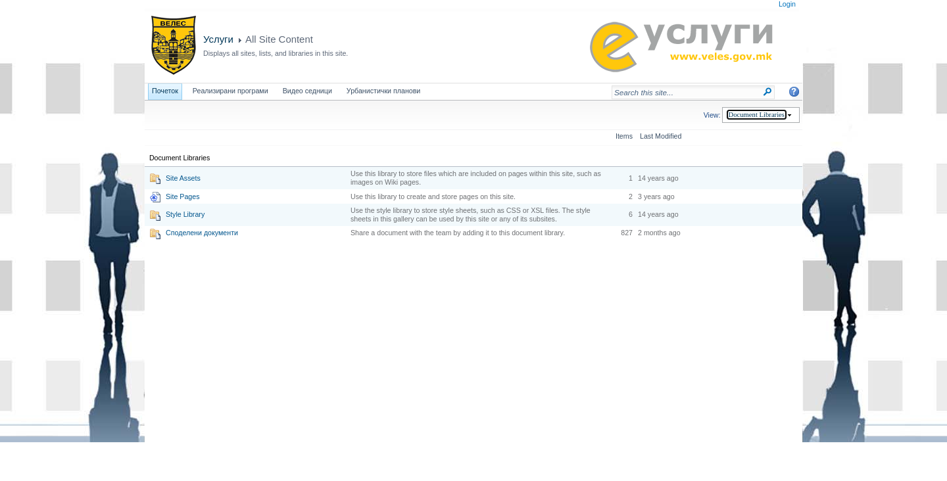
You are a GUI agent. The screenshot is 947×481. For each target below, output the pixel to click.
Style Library (185, 214)
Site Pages (183, 196)
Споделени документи (202, 233)
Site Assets (183, 178)
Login (787, 4)
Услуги (218, 39)
